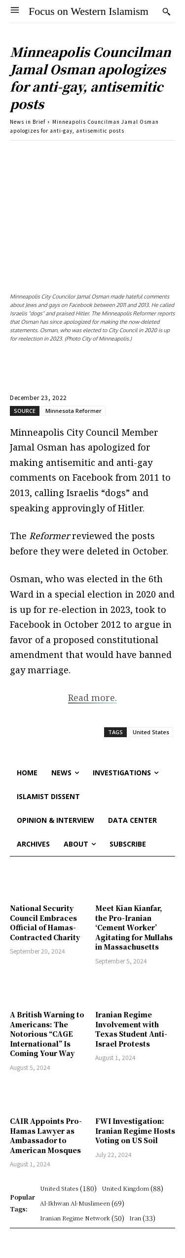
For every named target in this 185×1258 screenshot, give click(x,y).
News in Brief (27, 121)
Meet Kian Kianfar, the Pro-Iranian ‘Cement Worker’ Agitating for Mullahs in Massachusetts (134, 927)
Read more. (92, 698)
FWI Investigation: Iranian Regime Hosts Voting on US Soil (135, 1130)
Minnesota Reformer (73, 410)
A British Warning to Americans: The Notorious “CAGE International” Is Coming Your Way (47, 1033)
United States (151, 732)
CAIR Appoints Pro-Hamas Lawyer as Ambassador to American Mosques (46, 1135)
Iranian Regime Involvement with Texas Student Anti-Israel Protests (131, 1029)
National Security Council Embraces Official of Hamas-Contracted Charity (45, 922)
